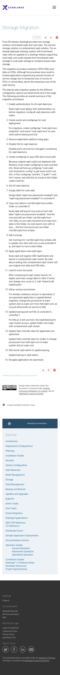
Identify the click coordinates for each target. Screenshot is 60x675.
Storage (9, 479)
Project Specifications (16, 569)
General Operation (21, 548)
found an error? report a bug (18, 404)
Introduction (12, 441)
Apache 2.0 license (47, 658)
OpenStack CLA (9, 637)
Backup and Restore (15, 489)
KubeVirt (10, 499)
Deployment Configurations (19, 446)
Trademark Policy (9, 631)
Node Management (15, 475)
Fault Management (15, 484)
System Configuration (16, 465)
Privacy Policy (8, 634)
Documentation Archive (17, 540)
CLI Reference (13, 526)
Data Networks (13, 470)
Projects (5, 600)
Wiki (4, 617)
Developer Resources (16, 566)
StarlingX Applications (17, 518)
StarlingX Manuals (10, 611)
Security (10, 460)
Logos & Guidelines (10, 628)
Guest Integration (14, 513)
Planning (10, 451)
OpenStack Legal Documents (31, 394)
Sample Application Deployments (22, 535)
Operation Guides (14, 545)
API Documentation (10, 614)
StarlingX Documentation (37, 423)
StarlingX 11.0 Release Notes (20, 562)
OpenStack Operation (22, 554)
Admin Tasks (12, 503)
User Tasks (11, 508)
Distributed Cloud (14, 530)
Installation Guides (15, 455)
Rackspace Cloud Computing (36, 661)
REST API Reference (15, 522)
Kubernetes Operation (23, 551)
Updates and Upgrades (17, 494)
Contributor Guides (15, 559)
